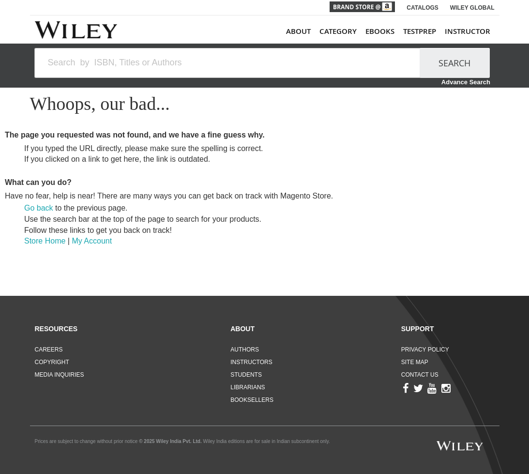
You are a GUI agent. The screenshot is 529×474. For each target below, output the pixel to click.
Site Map (414, 362)
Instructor (467, 31)
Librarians (247, 387)
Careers (49, 349)
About (298, 31)
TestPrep (419, 31)
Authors (244, 349)
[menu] (388, 31)
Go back (38, 208)
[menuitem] (388, 31)
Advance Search (465, 82)
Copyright (52, 362)
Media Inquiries (59, 374)
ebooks (379, 31)
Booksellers (251, 400)
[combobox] (231, 63)
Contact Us (419, 374)
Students (246, 374)
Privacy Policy (425, 349)
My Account (92, 241)
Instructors (251, 362)
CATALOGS (422, 7)
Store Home (44, 241)
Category (338, 31)
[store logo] (76, 30)
